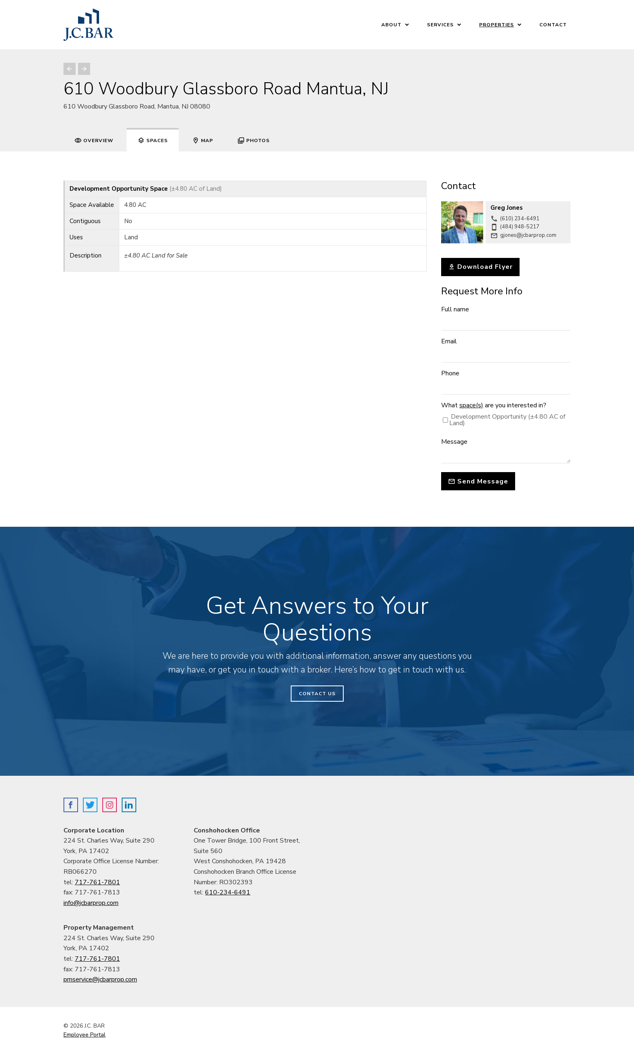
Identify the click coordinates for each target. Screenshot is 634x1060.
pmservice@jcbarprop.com (100, 979)
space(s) (471, 405)
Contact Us (317, 693)
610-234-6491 (227, 892)
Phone (450, 373)
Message (454, 441)
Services (440, 24)
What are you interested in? (493, 405)
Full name (455, 309)
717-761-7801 (97, 882)
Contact (553, 24)
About (391, 24)
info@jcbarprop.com (90, 902)
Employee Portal (84, 1035)
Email (449, 341)
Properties (496, 24)
